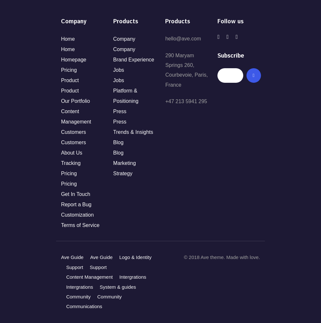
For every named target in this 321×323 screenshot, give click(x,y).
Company (124, 39)
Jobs (118, 70)
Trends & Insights (133, 132)
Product (70, 80)
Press (119, 111)
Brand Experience (133, 59)
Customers (73, 132)
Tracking (71, 163)
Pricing (69, 70)
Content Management (76, 116)
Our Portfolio (75, 101)
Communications (84, 306)
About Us (71, 153)
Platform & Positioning (125, 96)
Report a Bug (76, 204)
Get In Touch (75, 194)
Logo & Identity (135, 257)
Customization (77, 215)
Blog (118, 142)
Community (78, 296)
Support (74, 267)
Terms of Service (80, 225)
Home (68, 39)
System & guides (118, 287)
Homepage (73, 59)
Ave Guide (72, 257)
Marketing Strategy (124, 168)
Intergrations (132, 277)
